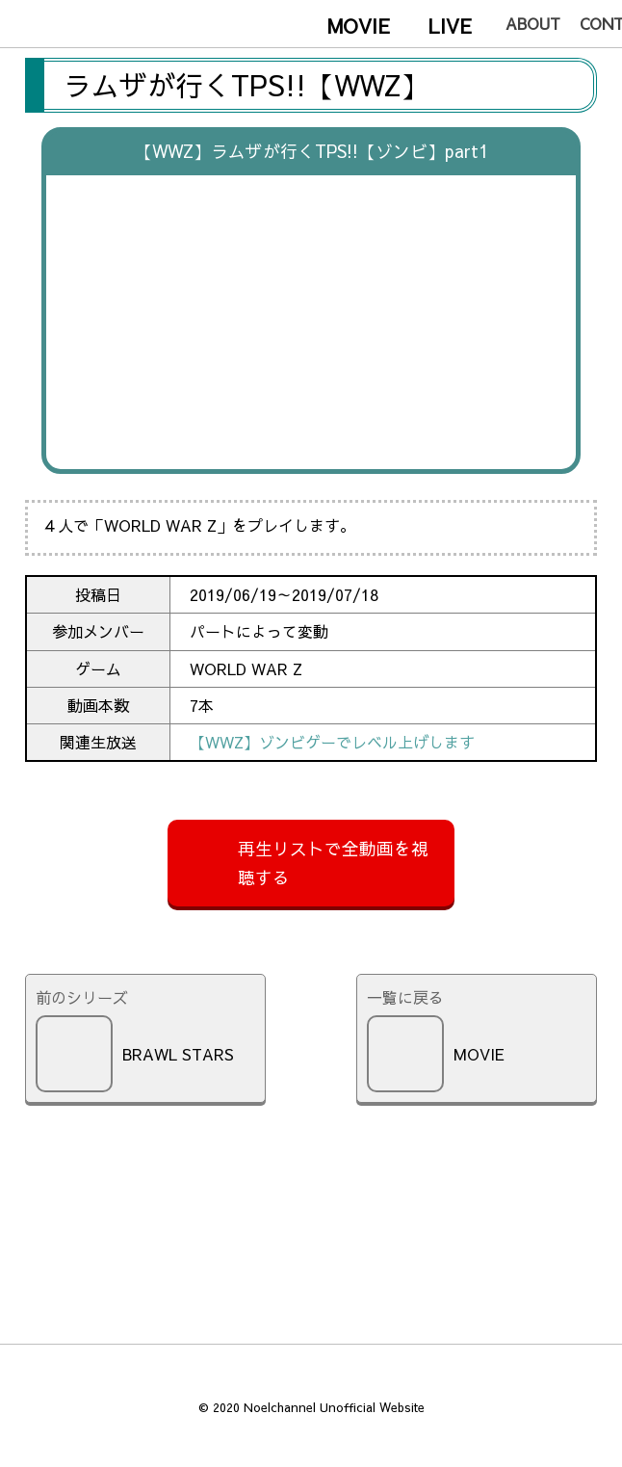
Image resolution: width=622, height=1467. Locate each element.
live (450, 26)
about (532, 23)
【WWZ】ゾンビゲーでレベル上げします (332, 741)
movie (358, 26)
